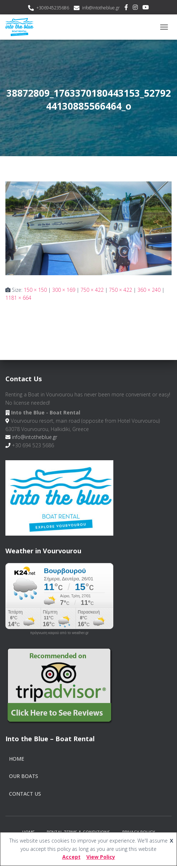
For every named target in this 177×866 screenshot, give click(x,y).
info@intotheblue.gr (101, 8)
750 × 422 (92, 289)
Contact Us (25, 793)
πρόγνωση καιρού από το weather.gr (59, 633)
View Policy (100, 856)
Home (16, 758)
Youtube (145, 8)
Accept (71, 856)
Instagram (135, 8)
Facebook (126, 8)
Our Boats (23, 776)
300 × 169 (63, 289)
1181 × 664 (18, 297)
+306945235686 (52, 8)
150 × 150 (35, 289)
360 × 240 (148, 289)
